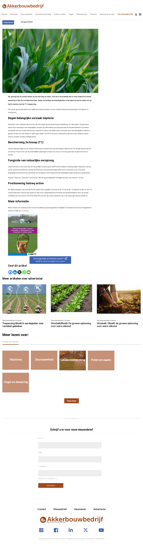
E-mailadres (42, 466)
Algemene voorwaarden (76, 539)
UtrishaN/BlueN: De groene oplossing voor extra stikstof (71, 323)
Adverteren (99, 509)
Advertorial (8, 22)
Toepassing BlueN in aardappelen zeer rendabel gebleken (24, 323)
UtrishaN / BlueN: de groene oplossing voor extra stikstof (119, 323)
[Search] (136, 14)
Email (40, 452)
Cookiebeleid (99, 539)
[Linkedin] (15, 272)
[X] (19, 272)
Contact (41, 509)
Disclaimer (89, 539)
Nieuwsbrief (60, 509)
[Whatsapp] (24, 272)
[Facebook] (10, 272)
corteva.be (25, 211)
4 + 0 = (40, 438)
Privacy (63, 539)
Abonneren (80, 509)
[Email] (29, 272)
